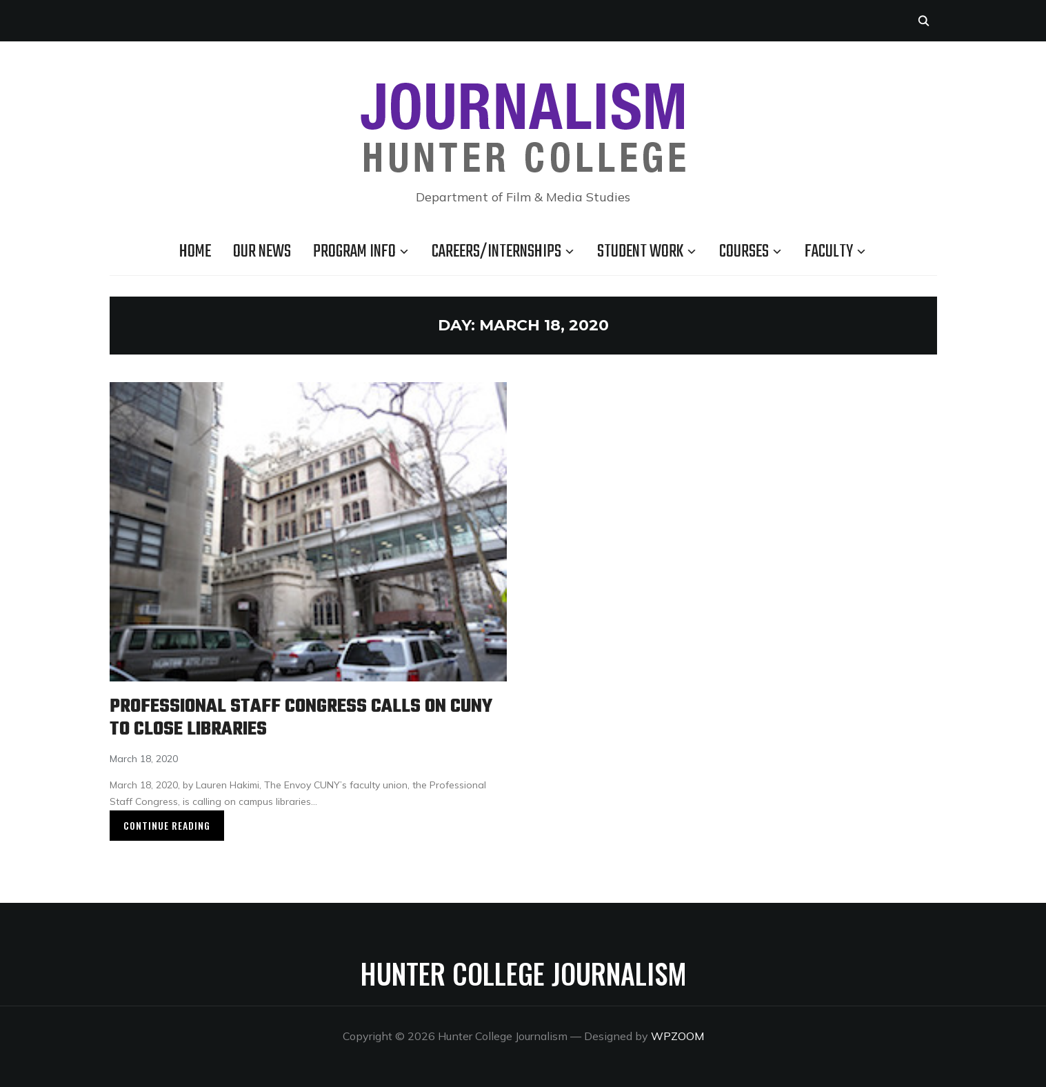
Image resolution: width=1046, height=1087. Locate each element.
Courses (744, 252)
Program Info (354, 252)
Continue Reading (166, 825)
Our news (262, 252)
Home (195, 252)
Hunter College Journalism (523, 973)
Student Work (640, 252)
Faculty (829, 252)
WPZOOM (677, 1036)
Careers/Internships (496, 252)
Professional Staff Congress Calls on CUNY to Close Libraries (301, 718)
